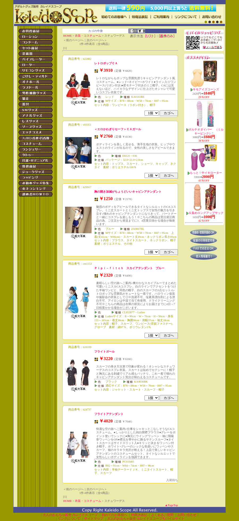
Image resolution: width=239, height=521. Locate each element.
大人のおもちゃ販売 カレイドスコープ (70, 515)
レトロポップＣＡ (106, 63)
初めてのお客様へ (114, 515)
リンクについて (69, 518)
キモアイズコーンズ (206, 89)
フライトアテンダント (108, 414)
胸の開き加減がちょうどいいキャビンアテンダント (127, 191)
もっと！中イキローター (206, 172)
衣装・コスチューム (88, 35)
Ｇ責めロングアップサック (206, 212)
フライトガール (104, 351)
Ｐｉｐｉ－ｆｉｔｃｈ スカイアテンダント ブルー (129, 268)
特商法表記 (139, 515)
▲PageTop (171, 505)
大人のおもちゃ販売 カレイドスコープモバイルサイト (146, 518)
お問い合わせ (187, 515)
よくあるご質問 (162, 515)
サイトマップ (93, 518)
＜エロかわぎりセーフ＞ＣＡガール (117, 129)
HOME (67, 35)
